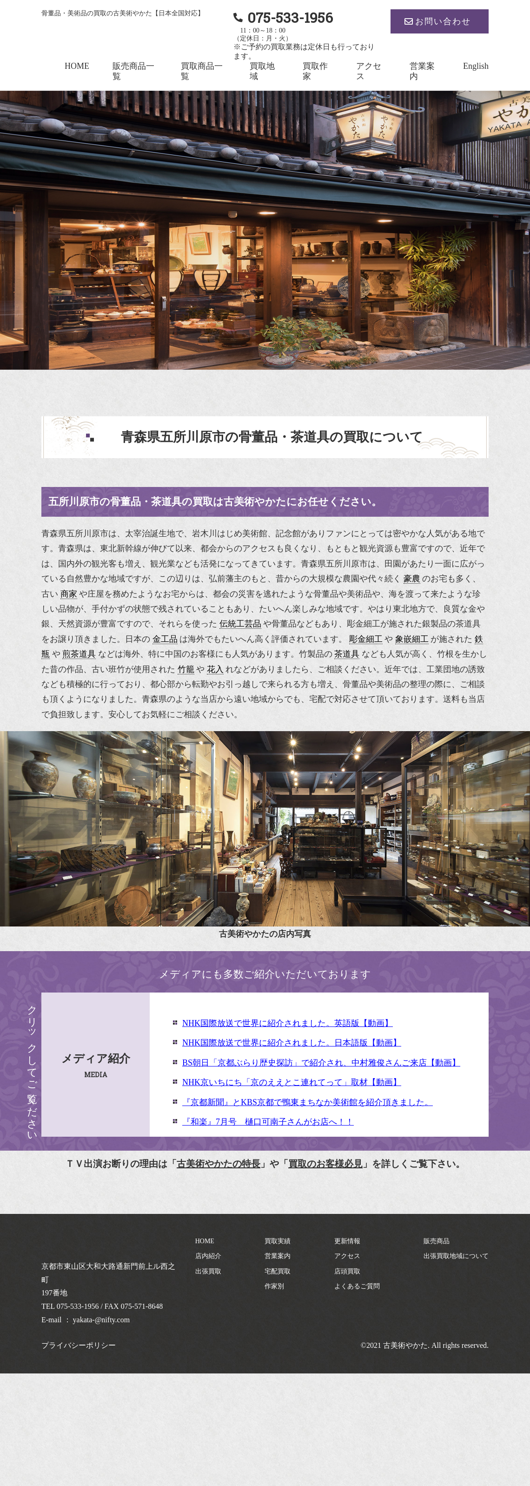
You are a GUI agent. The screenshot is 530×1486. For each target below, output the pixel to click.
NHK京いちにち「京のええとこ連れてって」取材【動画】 (291, 1082)
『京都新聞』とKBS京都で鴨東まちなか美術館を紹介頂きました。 (307, 1102)
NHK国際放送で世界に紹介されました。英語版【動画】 (287, 1023)
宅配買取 (278, 1271)
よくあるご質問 (357, 1286)
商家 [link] (68, 594)
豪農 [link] (412, 578)
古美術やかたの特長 (218, 1164)
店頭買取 (347, 1271)
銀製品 (434, 623)
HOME (77, 66)
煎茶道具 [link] (79, 654)
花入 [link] (215, 669)
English (476, 66)
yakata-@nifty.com (101, 1320)
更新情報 (347, 1241)
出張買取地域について (456, 1256)
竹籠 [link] (186, 669)
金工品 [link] (165, 639)
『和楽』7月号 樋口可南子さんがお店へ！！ (268, 1121)
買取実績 (278, 1241)
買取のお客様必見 (325, 1164)
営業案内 (278, 1256)
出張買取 (208, 1271)
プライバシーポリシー (78, 1345)
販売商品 (437, 1241)
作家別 (274, 1286)
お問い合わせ (443, 21)
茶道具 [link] (346, 654)
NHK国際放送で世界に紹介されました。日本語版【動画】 (291, 1042)
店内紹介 (208, 1256)
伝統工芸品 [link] (240, 623)
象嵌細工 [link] (412, 639)
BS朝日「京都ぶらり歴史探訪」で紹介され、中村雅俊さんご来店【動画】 (321, 1062)
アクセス (347, 1256)
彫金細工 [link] (366, 639)
